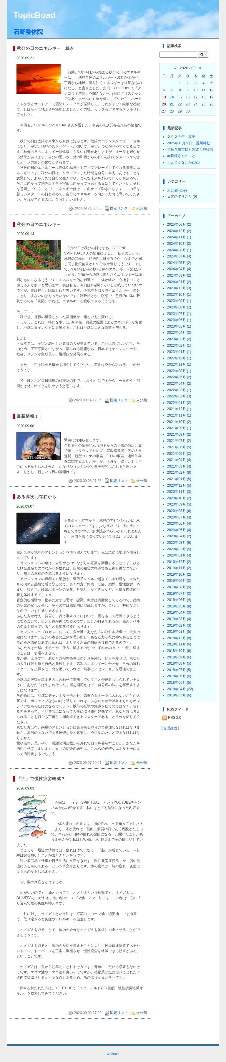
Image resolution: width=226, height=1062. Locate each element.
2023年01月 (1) (179, 352)
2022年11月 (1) (179, 364)
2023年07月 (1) (179, 314)
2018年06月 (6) (179, 676)
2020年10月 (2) (179, 498)
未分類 (141, 208)
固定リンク (119, 208)
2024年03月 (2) (179, 275)
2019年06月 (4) (179, 600)
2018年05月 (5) (179, 683)
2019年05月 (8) (179, 606)
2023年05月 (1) (179, 326)
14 (172, 97)
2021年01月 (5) (179, 479)
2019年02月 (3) (179, 625)
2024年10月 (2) (179, 244)
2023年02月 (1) (179, 345)
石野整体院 (28, 32)
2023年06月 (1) (179, 320)
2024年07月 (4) (179, 256)
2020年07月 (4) (179, 517)
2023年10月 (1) (179, 295)
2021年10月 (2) (179, 422)
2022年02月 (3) (179, 396)
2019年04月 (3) (179, 612)
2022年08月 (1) (179, 371)
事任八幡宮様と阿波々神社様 (190, 149)
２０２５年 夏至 (181, 137)
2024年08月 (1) (179, 250)
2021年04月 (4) (179, 460)
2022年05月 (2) (179, 377)
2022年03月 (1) (179, 390)
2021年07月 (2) (179, 441)
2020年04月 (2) (179, 536)
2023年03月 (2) (179, 339)
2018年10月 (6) (179, 651)
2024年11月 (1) (179, 237)
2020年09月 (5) (179, 504)
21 (172, 104)
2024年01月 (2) (179, 282)
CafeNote (113, 1054)
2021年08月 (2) (179, 434)
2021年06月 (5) (179, 447)
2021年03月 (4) (179, 466)
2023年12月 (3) (179, 288)
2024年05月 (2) (179, 263)
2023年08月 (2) (179, 307)
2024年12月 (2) (179, 231)
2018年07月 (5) (179, 670)
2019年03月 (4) (179, 619)
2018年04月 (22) (180, 689)
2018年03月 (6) (179, 695)
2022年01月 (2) (179, 403)
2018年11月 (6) (179, 644)
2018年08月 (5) (179, 663)
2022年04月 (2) (179, 383)
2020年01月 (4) (179, 555)
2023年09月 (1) (179, 301)
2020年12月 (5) (179, 485)
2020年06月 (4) (179, 523)
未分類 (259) (177, 190)
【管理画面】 (170, 728)
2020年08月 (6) (179, 511)
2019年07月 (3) (179, 594)
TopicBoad (35, 15)
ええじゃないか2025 (183, 162)
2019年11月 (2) (179, 568)
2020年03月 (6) (179, 543)
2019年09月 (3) (179, 581)
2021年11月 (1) (179, 415)
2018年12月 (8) (179, 638)
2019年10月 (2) (179, 574)
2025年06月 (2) (179, 224)
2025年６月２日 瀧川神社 (188, 143)
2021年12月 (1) (179, 409)
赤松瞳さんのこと (181, 156)
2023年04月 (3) (179, 333)
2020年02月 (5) (179, 549)
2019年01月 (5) (179, 632)
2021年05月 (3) (179, 454)
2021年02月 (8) (179, 472)
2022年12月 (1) (179, 358)
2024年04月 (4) (179, 269)
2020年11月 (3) (179, 492)
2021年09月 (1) (179, 428)
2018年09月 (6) (179, 657)
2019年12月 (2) (179, 562)
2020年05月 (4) (179, 530)
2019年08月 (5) (179, 587)
